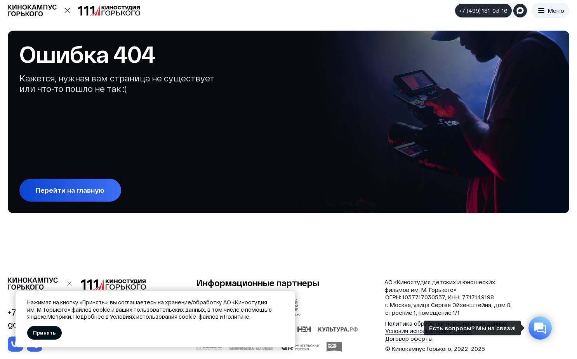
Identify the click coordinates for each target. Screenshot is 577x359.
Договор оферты (409, 338)
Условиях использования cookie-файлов (164, 316)
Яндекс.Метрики (49, 316)
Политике (236, 316)
